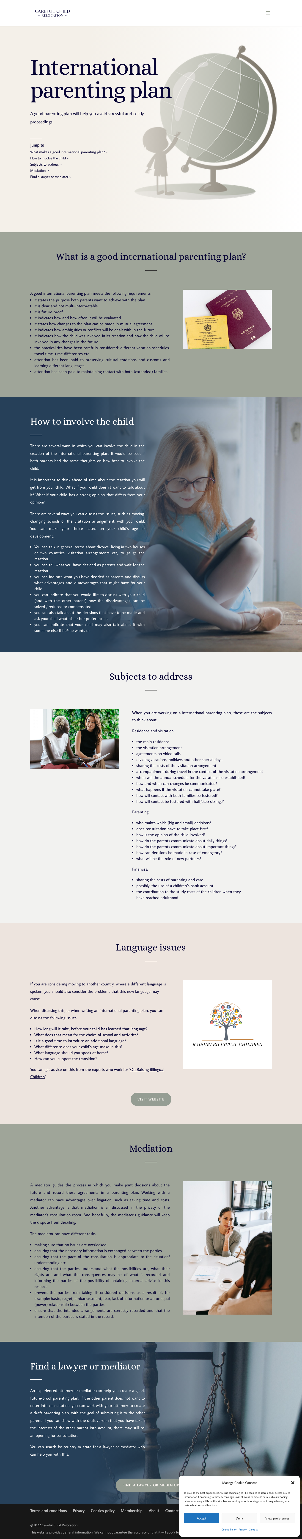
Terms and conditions (48, 1510)
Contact (253, 1529)
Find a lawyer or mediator (49, 176)
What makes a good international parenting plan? (67, 151)
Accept (201, 1518)
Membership (132, 1510)
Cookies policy (103, 1510)
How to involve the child (48, 158)
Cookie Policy (229, 1529)
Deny (239, 1518)
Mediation (38, 170)
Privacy (243, 1529)
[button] (293, 1482)
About (154, 1510)
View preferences (277, 1518)
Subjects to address (44, 164)
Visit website (151, 1099)
